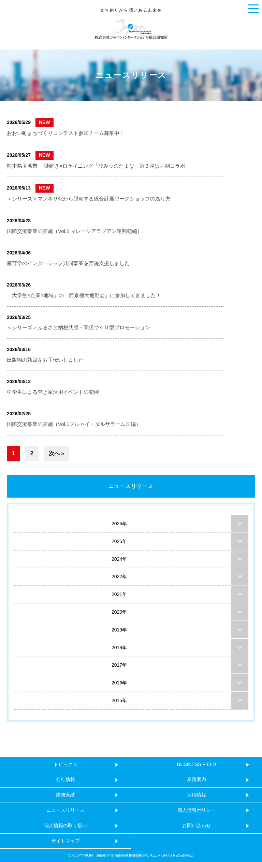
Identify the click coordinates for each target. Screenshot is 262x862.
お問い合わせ (196, 825)
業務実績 (65, 794)
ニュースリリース (131, 486)
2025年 (119, 541)
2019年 (119, 629)
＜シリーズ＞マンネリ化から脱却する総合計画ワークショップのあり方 (89, 198)
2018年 (119, 647)
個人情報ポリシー (196, 810)
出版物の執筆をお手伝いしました (45, 360)
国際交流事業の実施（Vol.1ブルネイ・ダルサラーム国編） (74, 424)
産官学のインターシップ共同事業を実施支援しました (68, 263)
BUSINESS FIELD (196, 764)
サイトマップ (65, 841)
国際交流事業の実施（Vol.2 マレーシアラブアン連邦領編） (74, 231)
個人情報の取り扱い (65, 825)
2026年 (119, 523)
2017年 (119, 665)
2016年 (119, 682)
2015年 (119, 700)
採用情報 (196, 794)
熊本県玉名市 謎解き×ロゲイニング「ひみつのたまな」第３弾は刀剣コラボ (96, 166)
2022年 (119, 576)
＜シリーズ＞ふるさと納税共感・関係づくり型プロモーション (78, 327)
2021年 (119, 594)
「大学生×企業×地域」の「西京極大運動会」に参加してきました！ (84, 295)
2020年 (119, 612)
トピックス (65, 764)
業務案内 (196, 779)
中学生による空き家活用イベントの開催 (53, 392)
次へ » (56, 453)
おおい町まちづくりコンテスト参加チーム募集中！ (66, 133)
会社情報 (65, 779)
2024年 (119, 559)
